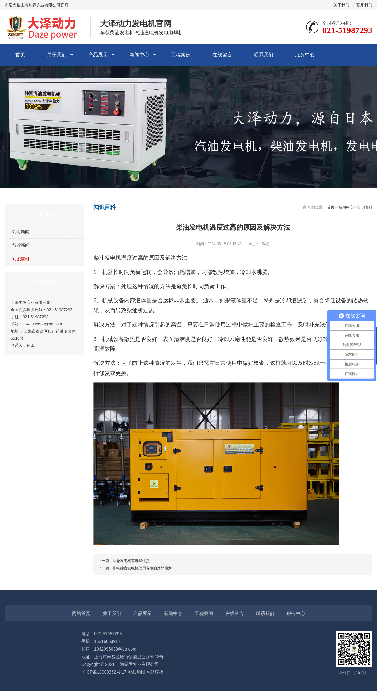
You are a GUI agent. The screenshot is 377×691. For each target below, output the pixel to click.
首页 (20, 54)
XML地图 (136, 672)
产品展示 (98, 54)
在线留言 (222, 54)
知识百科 (20, 259)
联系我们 (364, 5)
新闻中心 (139, 54)
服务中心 (305, 54)
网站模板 (154, 672)
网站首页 (81, 613)
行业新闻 (20, 245)
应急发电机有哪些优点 (131, 561)
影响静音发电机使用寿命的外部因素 (142, 568)
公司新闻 (20, 231)
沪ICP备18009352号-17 (104, 672)
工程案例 (181, 54)
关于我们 (341, 5)
